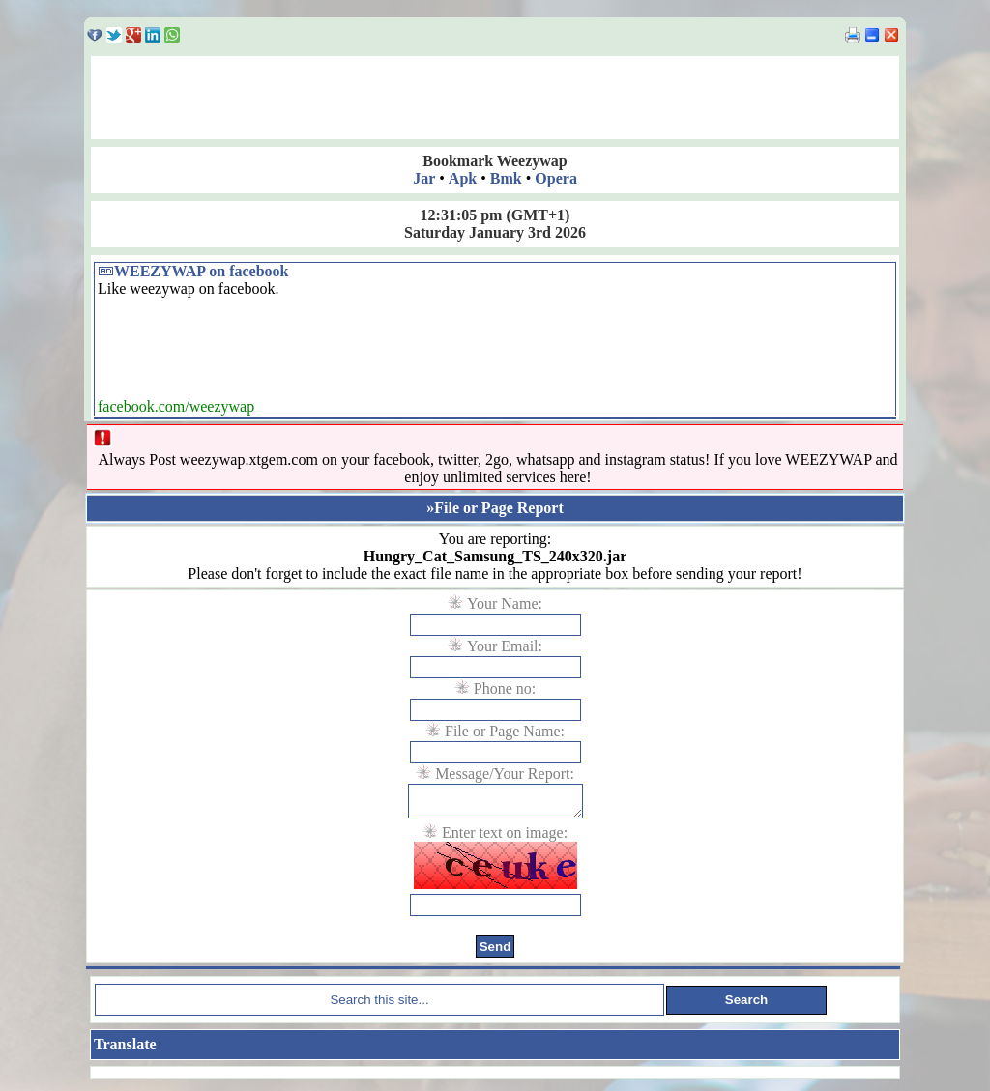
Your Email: (504, 646)
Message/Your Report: (504, 773)
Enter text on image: (505, 838)
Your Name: (504, 603)
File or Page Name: (505, 731)
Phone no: (505, 688)
